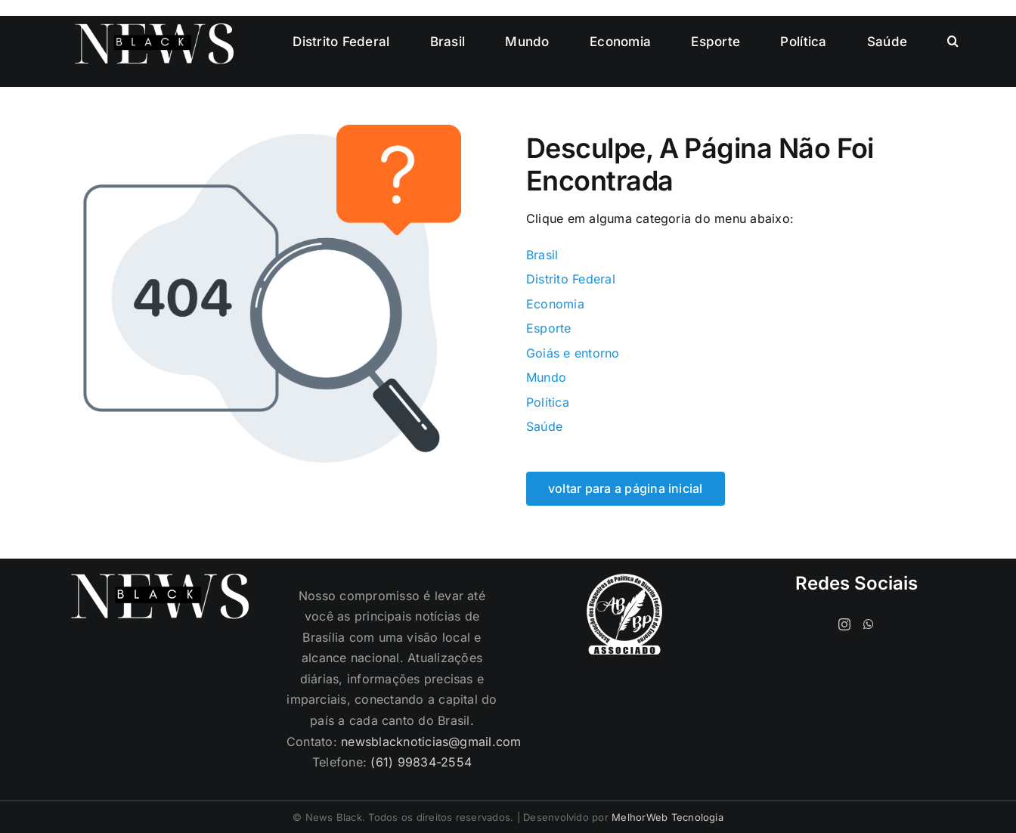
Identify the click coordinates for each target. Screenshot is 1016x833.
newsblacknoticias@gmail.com (431, 741)
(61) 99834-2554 (421, 762)
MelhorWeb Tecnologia (667, 817)
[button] (953, 41)
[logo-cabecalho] (154, 29)
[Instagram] (844, 624)
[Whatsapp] (868, 624)
